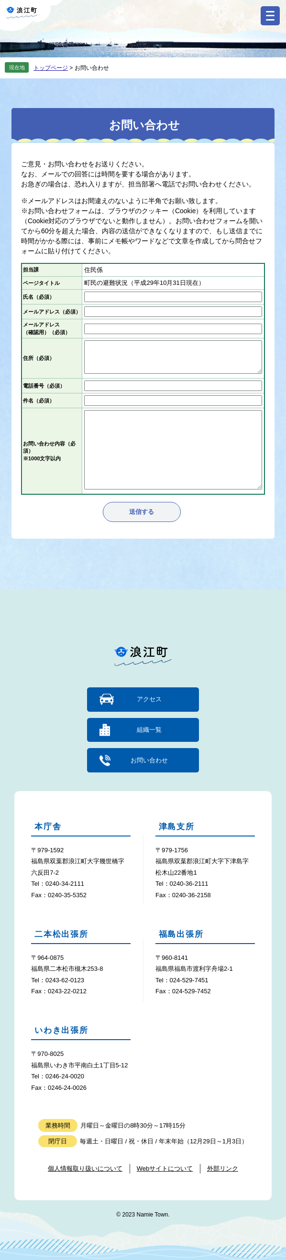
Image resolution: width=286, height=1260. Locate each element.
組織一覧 (149, 729)
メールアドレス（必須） (52, 312)
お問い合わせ (149, 760)
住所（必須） (39, 358)
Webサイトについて (165, 1168)
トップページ (50, 68)
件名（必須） (39, 400)
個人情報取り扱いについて (85, 1168)
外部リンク (222, 1168)
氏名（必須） (39, 297)
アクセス (149, 699)
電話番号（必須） (44, 386)
